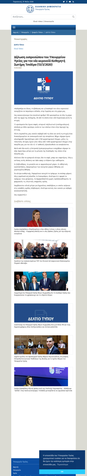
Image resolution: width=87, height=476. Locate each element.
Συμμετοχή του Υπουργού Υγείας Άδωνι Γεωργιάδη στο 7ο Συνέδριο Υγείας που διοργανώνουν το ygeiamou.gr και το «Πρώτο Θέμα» (42, 294)
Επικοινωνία (49, 21)
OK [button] (62, 472)
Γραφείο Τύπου (37, 32)
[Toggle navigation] (14, 27)
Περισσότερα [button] (62, 464)
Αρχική (15, 32)
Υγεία (15, 473)
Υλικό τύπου (38, 21)
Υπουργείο (25, 32)
